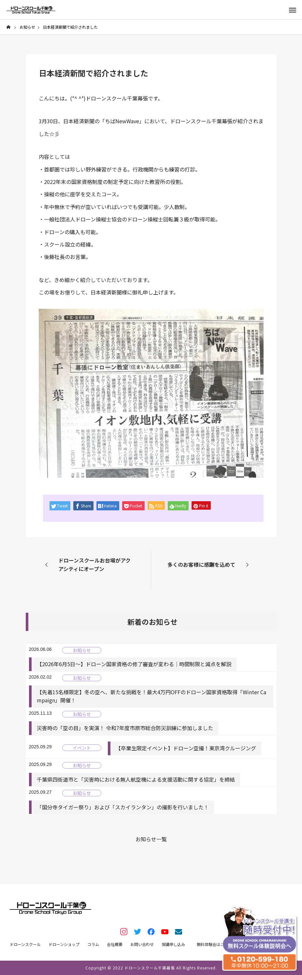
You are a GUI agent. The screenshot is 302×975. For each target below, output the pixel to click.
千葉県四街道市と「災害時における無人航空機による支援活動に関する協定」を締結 (136, 779)
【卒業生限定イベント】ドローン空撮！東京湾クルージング (186, 748)
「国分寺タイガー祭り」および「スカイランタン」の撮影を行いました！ (123, 807)
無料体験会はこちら (214, 944)
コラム (93, 944)
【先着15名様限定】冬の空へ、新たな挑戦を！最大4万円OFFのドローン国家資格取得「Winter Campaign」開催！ (151, 696)
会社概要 (114, 944)
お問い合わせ (142, 944)
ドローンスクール (25, 944)
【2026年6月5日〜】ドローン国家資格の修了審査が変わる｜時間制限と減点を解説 (134, 664)
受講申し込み (173, 944)
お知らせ (82, 650)
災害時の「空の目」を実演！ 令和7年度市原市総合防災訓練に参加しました (125, 728)
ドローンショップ (64, 944)
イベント (82, 747)
